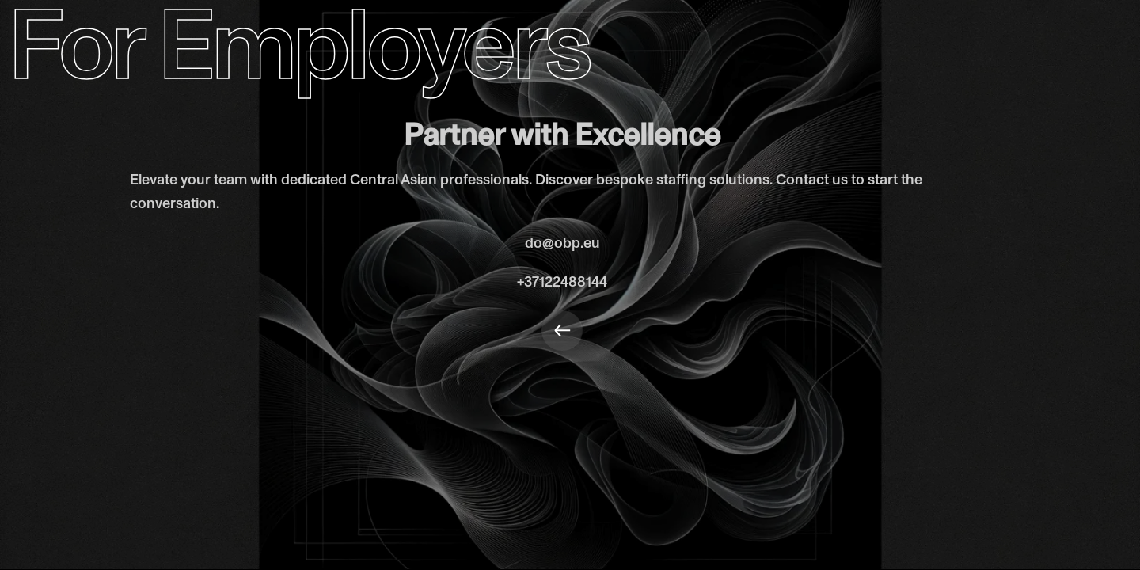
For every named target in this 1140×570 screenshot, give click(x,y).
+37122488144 (562, 282)
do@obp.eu (562, 243)
